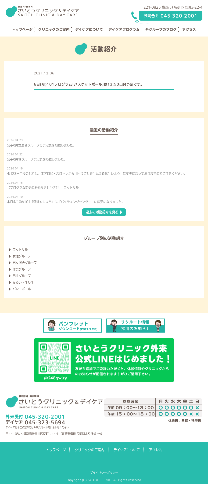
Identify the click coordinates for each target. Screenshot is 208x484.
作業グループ (22, 269)
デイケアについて (89, 29)
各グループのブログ (161, 29)
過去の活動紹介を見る (102, 212)
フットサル (20, 249)
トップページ (22, 29)
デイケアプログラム (124, 29)
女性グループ (22, 256)
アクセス (189, 29)
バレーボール (22, 288)
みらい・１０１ (23, 282)
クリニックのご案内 (54, 29)
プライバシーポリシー (104, 472)
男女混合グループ (25, 262)
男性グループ (22, 275)
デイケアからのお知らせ (73, 73)
